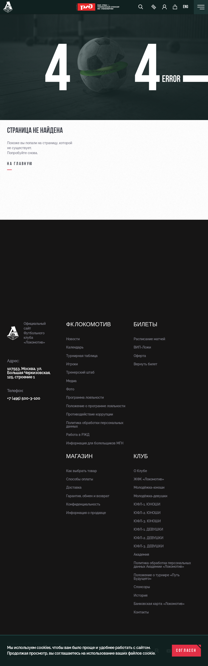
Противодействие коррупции (89, 414)
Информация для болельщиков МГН (94, 443)
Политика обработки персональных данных (94, 424)
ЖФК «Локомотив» (149, 479)
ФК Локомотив (88, 324)
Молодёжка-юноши (149, 487)
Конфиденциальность (83, 504)
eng (185, 7)
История (140, 595)
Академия (141, 554)
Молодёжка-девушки (150, 496)
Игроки (72, 364)
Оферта (140, 356)
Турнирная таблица (82, 356)
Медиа (71, 381)
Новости (73, 339)
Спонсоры (142, 587)
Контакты (141, 612)
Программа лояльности (85, 397)
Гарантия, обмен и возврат (87, 496)
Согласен (186, 650)
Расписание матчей (149, 339)
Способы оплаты (79, 479)
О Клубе (140, 471)
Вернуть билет (145, 364)
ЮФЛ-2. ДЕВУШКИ (148, 538)
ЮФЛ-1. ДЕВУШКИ (148, 529)
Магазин (79, 456)
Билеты (145, 324)
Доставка (73, 487)
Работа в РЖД (77, 435)
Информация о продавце (86, 513)
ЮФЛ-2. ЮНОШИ (147, 513)
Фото (70, 389)
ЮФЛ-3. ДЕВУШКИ (149, 546)
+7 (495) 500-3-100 (23, 398)
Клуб (141, 456)
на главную (20, 164)
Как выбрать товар (81, 471)
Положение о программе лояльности (95, 406)
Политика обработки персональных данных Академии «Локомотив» (162, 564)
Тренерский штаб (80, 372)
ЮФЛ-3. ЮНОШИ (147, 521)
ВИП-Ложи (142, 347)
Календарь (74, 347)
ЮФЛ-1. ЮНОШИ (147, 504)
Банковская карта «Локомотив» (159, 604)
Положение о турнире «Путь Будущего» (156, 577)
